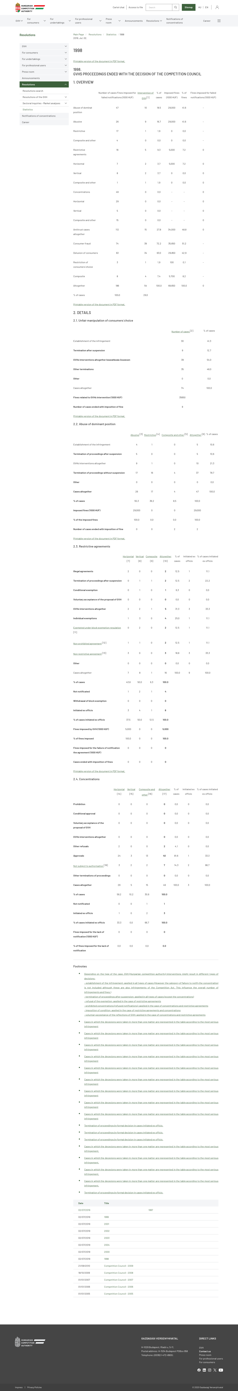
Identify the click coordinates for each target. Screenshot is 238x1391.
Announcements (134, 20)
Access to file (136, 7)
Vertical (140, 556)
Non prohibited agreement (87, 643)
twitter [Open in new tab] (214, 1370)
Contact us (205, 1351)
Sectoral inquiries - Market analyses (41, 103)
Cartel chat (118, 7)
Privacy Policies (34, 1387)
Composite (151, 556)
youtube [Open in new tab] (221, 1370)
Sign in (217, 7)
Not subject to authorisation (88, 866)
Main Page (78, 34)
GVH (18, 20)
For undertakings (57, 20)
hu (199, 7)
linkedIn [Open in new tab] (204, 1370)
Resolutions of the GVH (35, 97)
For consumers (33, 20)
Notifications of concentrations (174, 20)
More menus (219, 21)
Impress (19, 1387)
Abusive (135, 435)
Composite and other (173, 435)
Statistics (28, 109)
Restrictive (150, 435)
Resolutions (152, 20)
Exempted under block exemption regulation (97, 627)
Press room (109, 20)
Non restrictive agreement (87, 653)
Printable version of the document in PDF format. (99, 61)
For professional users (83, 20)
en (206, 7)
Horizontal (128, 556)
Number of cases (181, 331)
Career (207, 20)
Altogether (195, 435)
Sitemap (189, 7)
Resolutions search (33, 90)
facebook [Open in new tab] (199, 1370)
